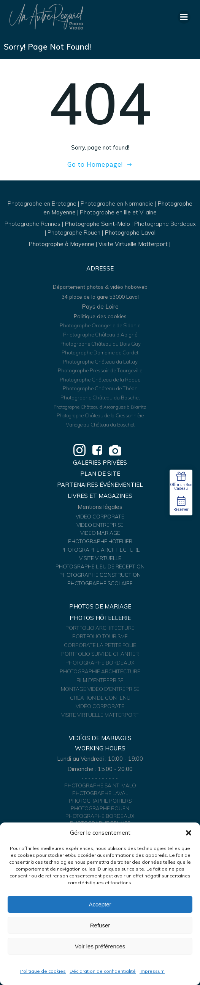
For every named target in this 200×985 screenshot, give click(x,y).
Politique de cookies (43, 971)
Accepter (100, 904)
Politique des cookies (100, 316)
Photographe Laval (130, 232)
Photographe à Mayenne (61, 244)
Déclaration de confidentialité (103, 971)
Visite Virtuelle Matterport (133, 244)
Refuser (100, 925)
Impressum (152, 971)
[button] (188, 833)
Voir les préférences (100, 946)
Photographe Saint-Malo (97, 223)
